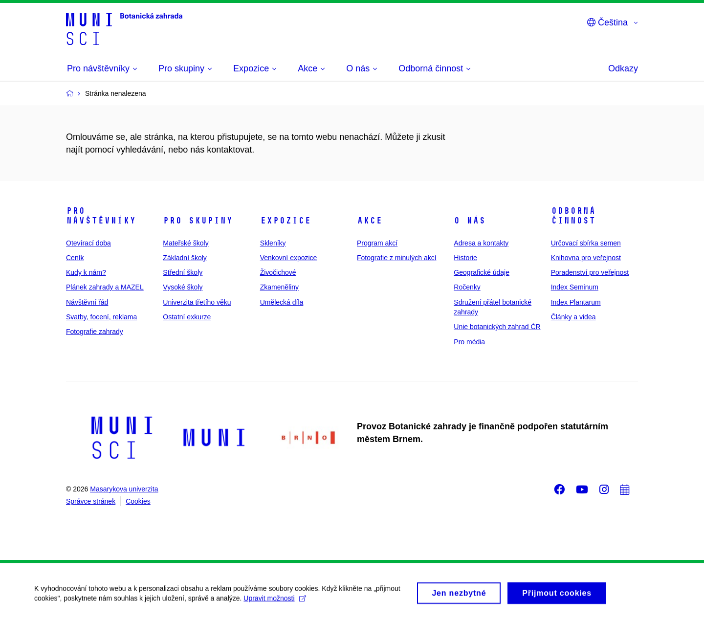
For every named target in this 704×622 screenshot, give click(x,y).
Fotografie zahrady (94, 331)
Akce (369, 220)
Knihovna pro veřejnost (586, 258)
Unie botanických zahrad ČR (497, 327)
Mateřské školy (185, 243)
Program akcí (377, 243)
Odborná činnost (573, 215)
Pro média (469, 342)
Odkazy (623, 68)
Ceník (75, 258)
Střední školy (182, 272)
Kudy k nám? (86, 272)
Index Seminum (574, 287)
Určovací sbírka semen (586, 243)
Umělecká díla (282, 302)
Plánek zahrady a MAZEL (105, 287)
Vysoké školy (182, 287)
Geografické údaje (481, 272)
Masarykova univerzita (124, 489)
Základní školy (184, 258)
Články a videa (573, 317)
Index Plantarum (576, 302)
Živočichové (278, 272)
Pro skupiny (198, 220)
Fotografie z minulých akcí (397, 258)
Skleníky (273, 243)
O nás (469, 220)
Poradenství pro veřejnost (590, 272)
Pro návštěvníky (101, 215)
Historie (465, 258)
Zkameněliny (279, 287)
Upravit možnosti (274, 602)
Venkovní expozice (288, 258)
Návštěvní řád (87, 302)
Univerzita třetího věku (197, 302)
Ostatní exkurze (187, 317)
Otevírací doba (88, 243)
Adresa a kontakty (481, 243)
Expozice (285, 220)
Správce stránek (90, 501)
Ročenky (467, 287)
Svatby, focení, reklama (101, 317)
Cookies (138, 501)
